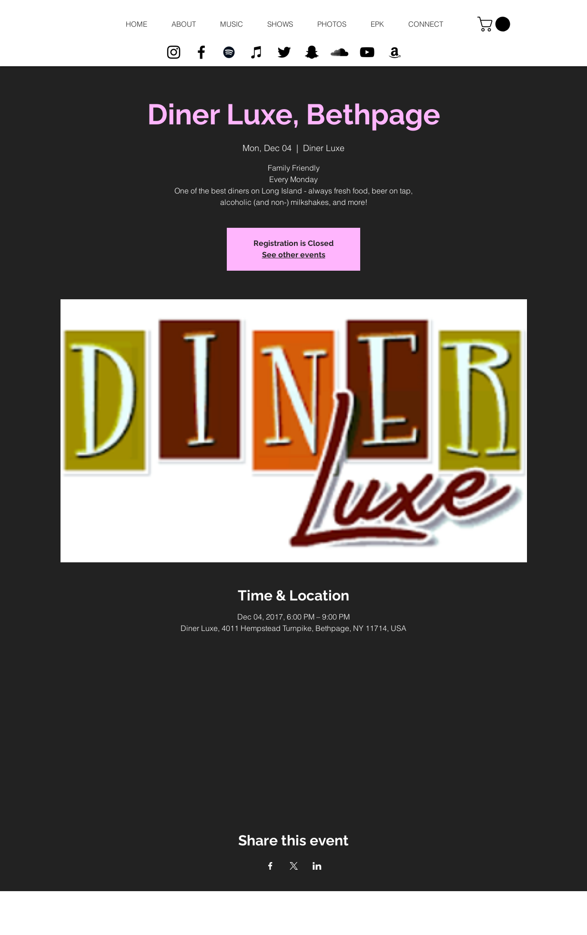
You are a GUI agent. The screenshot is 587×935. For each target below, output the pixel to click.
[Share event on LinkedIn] (317, 866)
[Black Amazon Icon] (395, 52)
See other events (293, 254)
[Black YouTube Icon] (367, 52)
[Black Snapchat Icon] (312, 52)
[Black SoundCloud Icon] (339, 52)
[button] (183, 24)
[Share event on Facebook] (270, 866)
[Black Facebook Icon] (201, 52)
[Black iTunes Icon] (256, 52)
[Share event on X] (293, 866)
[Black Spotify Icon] (229, 52)
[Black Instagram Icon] (173, 52)
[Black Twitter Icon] (284, 52)
